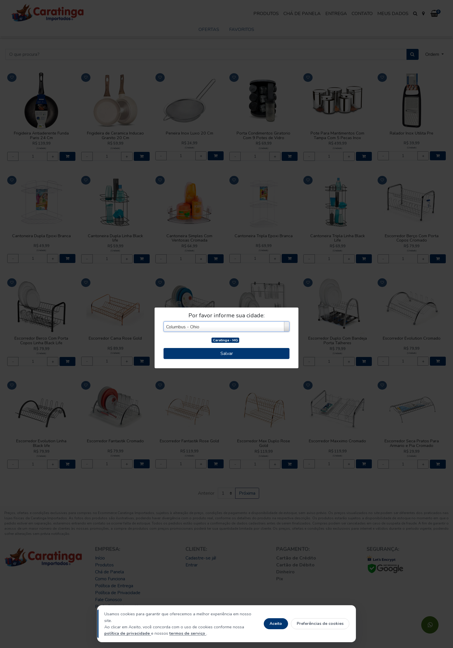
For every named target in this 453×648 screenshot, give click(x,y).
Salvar (226, 353)
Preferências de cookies (320, 623)
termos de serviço (187, 633)
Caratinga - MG (225, 340)
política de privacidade (127, 633)
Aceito (276, 623)
